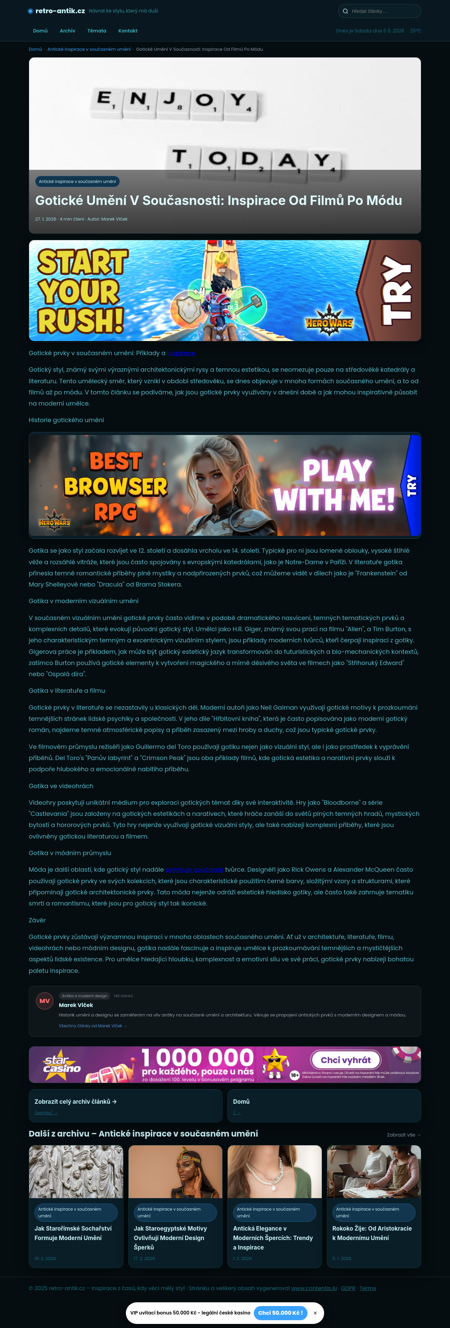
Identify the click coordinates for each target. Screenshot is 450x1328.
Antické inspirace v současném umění (89, 49)
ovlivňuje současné (194, 869)
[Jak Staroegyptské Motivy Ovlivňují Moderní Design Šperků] (176, 1206)
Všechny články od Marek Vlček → (93, 1026)
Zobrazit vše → (404, 1134)
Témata (97, 30)
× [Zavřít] (315, 1313)
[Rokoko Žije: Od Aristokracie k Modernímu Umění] (374, 1206)
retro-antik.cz (60, 11)
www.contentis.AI (314, 1288)
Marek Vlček (76, 1005)
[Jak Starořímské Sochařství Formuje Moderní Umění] (76, 1206)
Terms (367, 1288)
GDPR (348, 1288)
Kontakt (127, 30)
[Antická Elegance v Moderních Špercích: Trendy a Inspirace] (275, 1206)
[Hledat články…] (384, 11)
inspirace (181, 353)
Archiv (67, 30)
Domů (40, 30)
